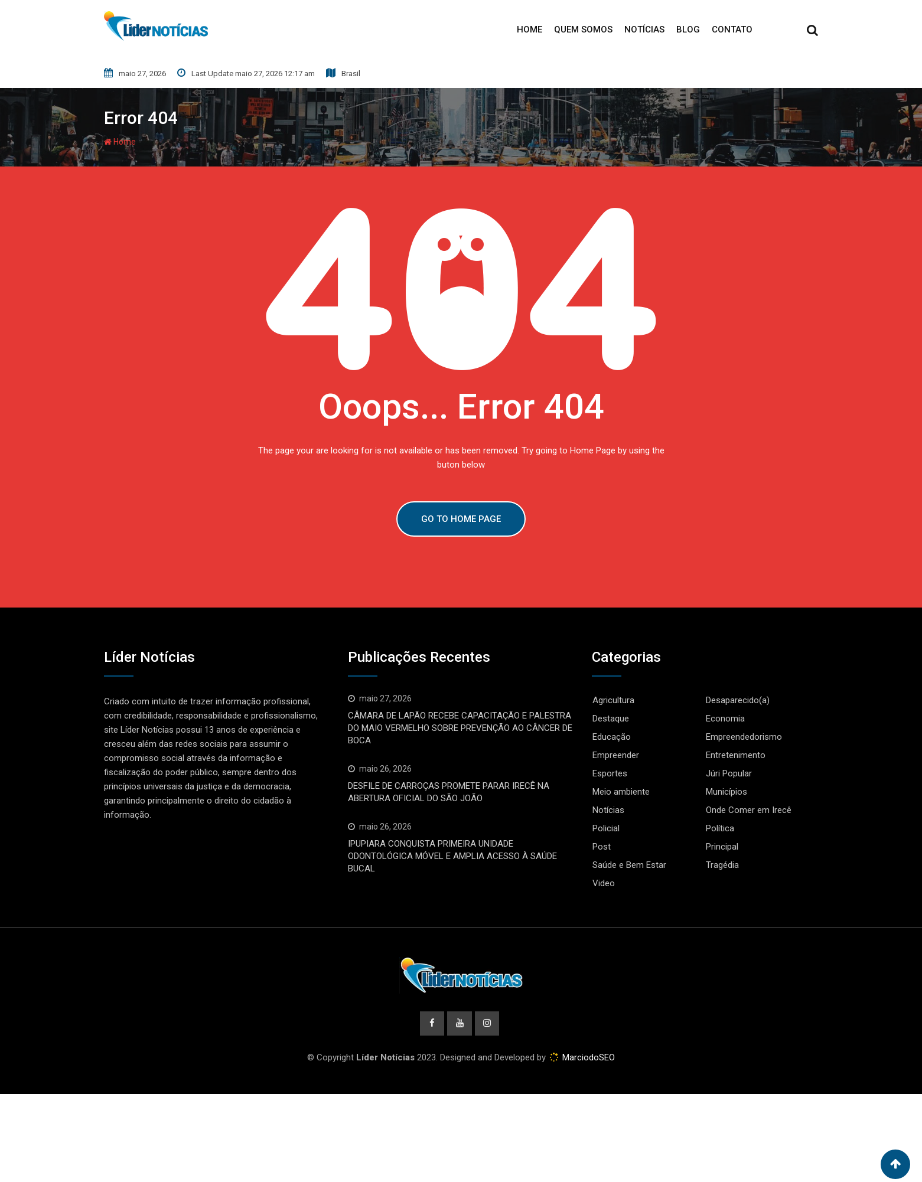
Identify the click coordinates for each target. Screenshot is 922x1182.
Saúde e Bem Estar (629, 865)
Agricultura (613, 700)
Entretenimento (735, 755)
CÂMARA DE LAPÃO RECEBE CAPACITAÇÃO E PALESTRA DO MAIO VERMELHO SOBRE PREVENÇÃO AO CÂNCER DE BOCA (460, 728)
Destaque (610, 718)
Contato (732, 29)
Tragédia (722, 865)
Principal (722, 846)
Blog (688, 29)
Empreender (615, 755)
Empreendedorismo (744, 737)
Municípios (726, 791)
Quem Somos (583, 29)
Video (603, 883)
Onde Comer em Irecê (748, 810)
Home (529, 29)
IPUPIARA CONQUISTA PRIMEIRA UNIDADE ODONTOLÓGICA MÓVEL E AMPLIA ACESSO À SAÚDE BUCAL (452, 856)
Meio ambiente (621, 791)
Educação (611, 737)
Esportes (609, 773)
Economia (725, 718)
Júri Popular (729, 773)
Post (601, 846)
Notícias (644, 29)
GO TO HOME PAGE (461, 519)
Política (720, 828)
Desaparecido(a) (738, 700)
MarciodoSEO (587, 1058)
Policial (606, 828)
